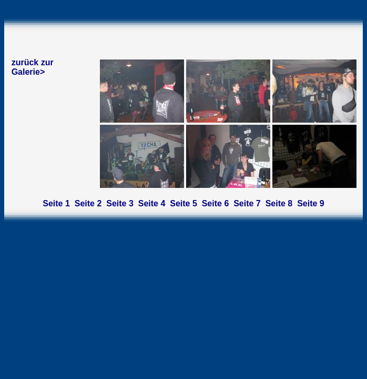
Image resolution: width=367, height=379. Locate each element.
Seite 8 (279, 203)
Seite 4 (152, 203)
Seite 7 (247, 203)
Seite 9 (310, 203)
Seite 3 (120, 203)
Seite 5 (183, 203)
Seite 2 (88, 203)
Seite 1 (56, 203)
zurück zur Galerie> (33, 67)
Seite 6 (215, 203)
